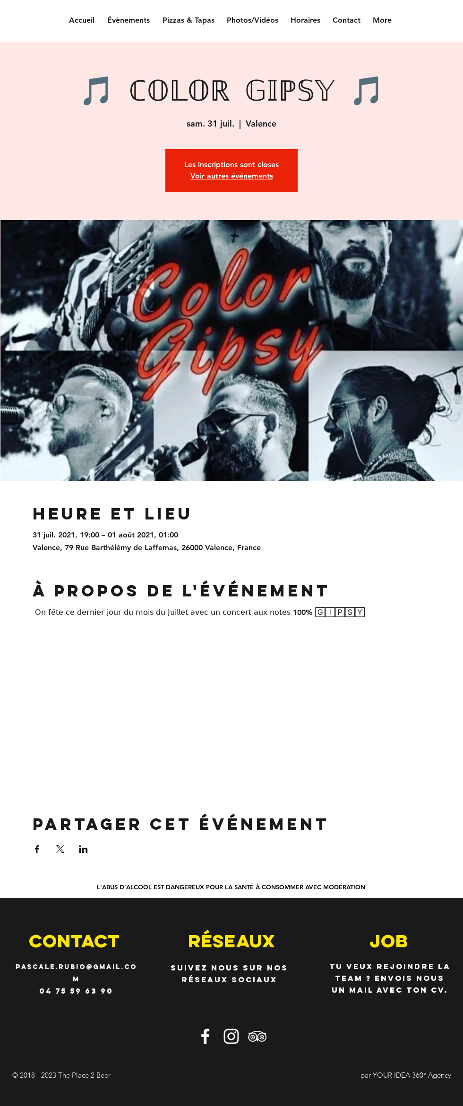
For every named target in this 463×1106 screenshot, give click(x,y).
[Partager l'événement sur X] (60, 849)
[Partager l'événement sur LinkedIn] (83, 849)
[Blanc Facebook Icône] (205, 1036)
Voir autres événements (231, 175)
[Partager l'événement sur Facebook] (37, 849)
